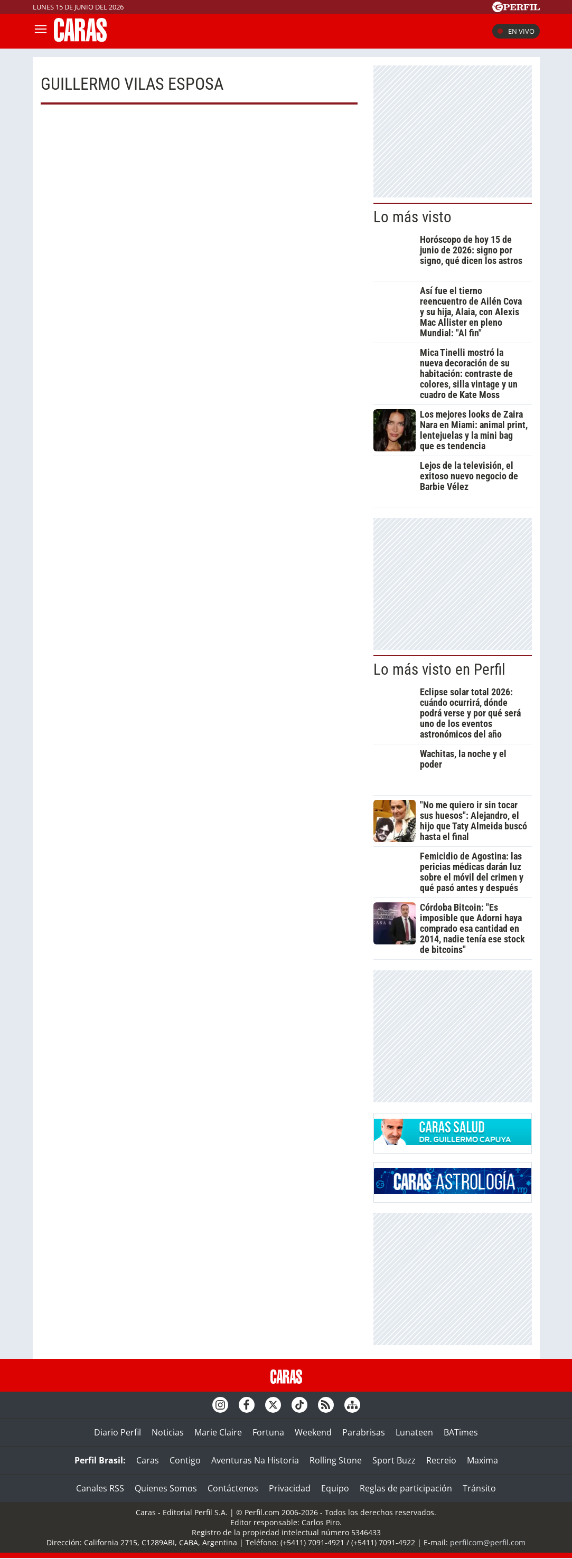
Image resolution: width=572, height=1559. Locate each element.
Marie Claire (218, 1432)
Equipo (335, 1488)
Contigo (185, 1460)
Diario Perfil (117, 1432)
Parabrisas (363, 1432)
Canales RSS (100, 1488)
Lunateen (414, 1432)
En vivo (516, 31)
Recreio (441, 1460)
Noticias (168, 1432)
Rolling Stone (336, 1460)
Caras (147, 1460)
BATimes (461, 1432)
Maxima (482, 1460)
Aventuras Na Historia (255, 1460)
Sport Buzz (394, 1460)
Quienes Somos (166, 1488)
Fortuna (268, 1432)
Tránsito (479, 1488)
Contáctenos (233, 1488)
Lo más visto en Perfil (439, 669)
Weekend (313, 1432)
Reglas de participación (406, 1488)
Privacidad (290, 1488)
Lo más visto (412, 217)
